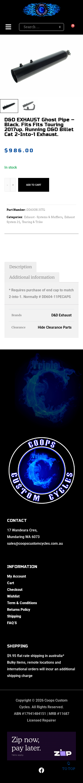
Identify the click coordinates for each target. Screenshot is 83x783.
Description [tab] (20, 266)
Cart (10, 583)
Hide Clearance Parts (54, 327)
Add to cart (33, 185)
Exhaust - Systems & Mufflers (43, 217)
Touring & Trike (32, 222)
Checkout (15, 590)
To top (68, 767)
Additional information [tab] (32, 277)
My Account (16, 576)
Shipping (14, 616)
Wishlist (13, 596)
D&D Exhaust (61, 315)
